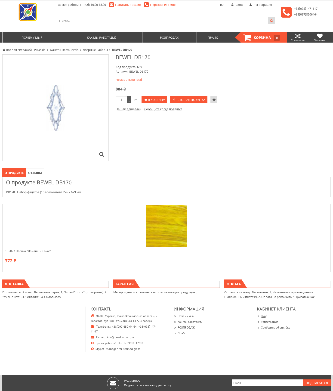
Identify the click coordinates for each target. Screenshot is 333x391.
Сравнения (298, 37)
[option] (55, 108)
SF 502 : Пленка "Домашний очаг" (28, 251)
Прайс (180, 333)
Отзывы (35, 173)
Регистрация (267, 322)
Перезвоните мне (163, 5)
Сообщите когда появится (163, 109)
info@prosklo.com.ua (120, 337)
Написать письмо (128, 5)
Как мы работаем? (188, 322)
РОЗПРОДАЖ (184, 327)
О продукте (14, 173)
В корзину (156, 100)
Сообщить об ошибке (273, 327)
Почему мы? (184, 316)
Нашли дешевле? (128, 109)
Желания (320, 37)
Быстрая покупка (191, 100)
